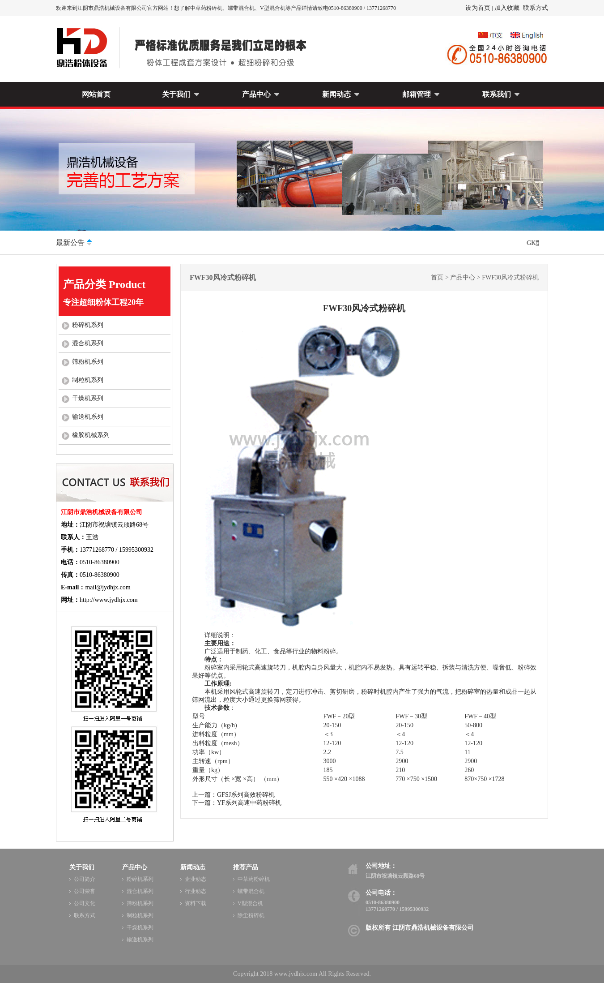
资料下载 (195, 903)
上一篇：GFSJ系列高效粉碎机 (233, 794)
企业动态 (195, 879)
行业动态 (195, 891)
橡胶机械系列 (91, 435)
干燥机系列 (87, 398)
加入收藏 (506, 7)
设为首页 (477, 7)
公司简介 (84, 879)
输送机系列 (87, 416)
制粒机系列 (87, 380)
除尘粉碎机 (251, 915)
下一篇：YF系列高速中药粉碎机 (236, 802)
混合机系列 (87, 343)
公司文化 (84, 903)
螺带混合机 (251, 891)
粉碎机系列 (87, 325)
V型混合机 (250, 903)
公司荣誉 (84, 891)
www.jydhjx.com (295, 973)
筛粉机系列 (87, 361)
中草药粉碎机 (254, 879)
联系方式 (535, 7)
